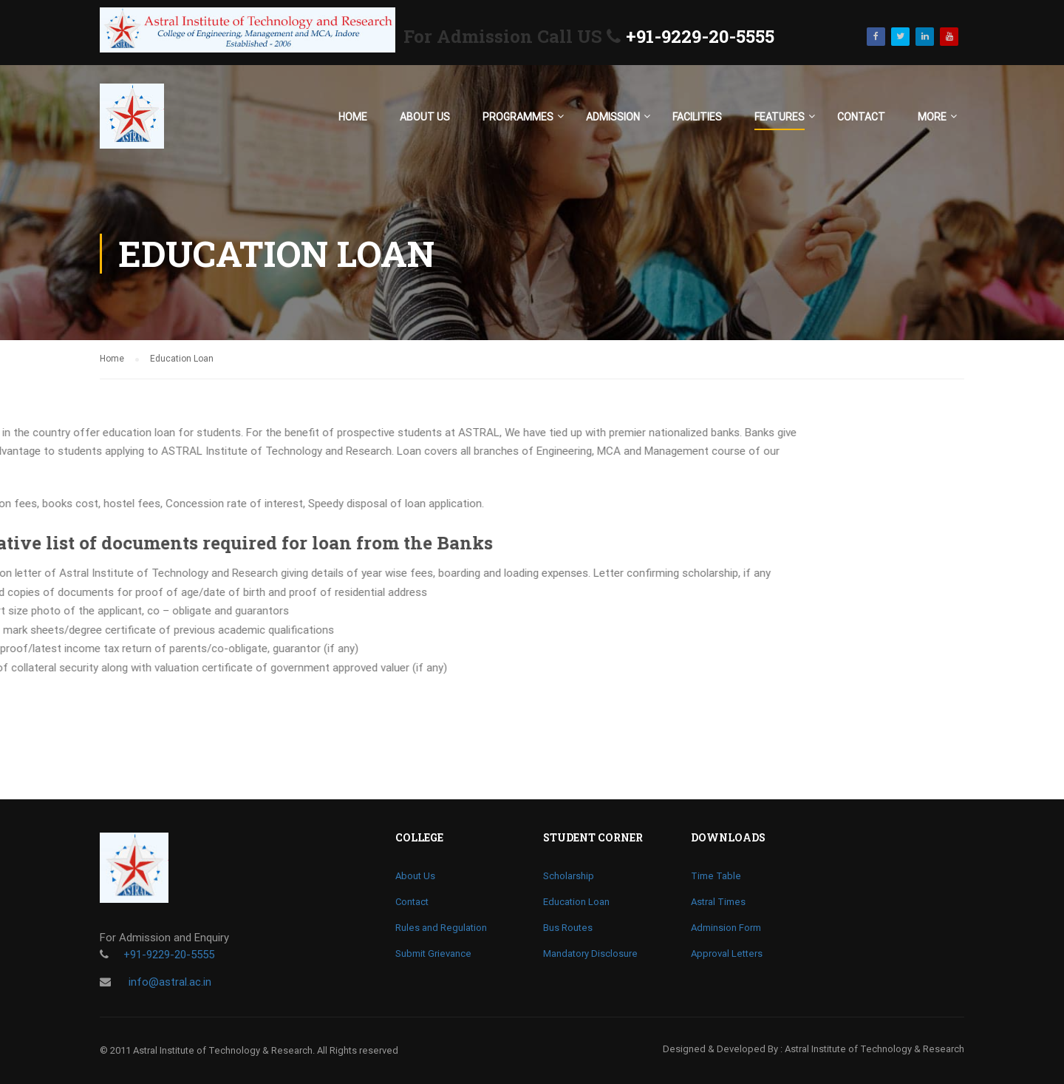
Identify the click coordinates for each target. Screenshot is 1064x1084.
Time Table (716, 875)
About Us (425, 117)
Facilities (697, 117)
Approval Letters (727, 953)
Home (352, 117)
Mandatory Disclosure (590, 953)
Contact (861, 117)
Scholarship (568, 875)
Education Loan (576, 901)
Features (779, 117)
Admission (613, 117)
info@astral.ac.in (168, 982)
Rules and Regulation (441, 927)
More (932, 117)
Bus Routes (568, 927)
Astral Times (718, 901)
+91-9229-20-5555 (700, 36)
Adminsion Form (726, 927)
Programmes (517, 117)
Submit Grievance (433, 953)
